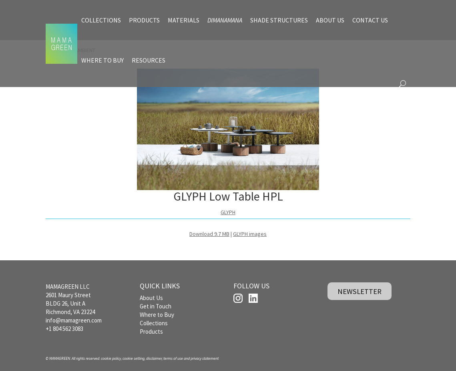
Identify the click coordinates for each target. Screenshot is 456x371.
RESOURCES (148, 60)
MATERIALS (183, 20)
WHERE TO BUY (102, 60)
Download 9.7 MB (209, 233)
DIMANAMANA (224, 20)
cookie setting (134, 358)
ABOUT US (330, 20)
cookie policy (111, 358)
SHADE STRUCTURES (279, 20)
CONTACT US (370, 20)
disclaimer (154, 358)
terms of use (173, 358)
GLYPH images (250, 233)
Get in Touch (155, 306)
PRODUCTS (144, 20)
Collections (154, 323)
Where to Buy (157, 314)
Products (151, 331)
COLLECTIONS (101, 20)
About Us (151, 298)
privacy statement (205, 358)
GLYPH (228, 212)
